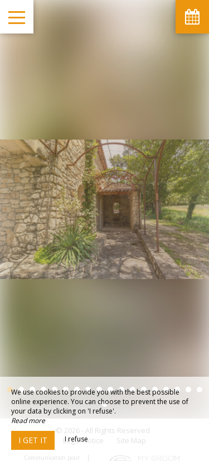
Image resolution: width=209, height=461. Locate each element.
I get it (32, 440)
